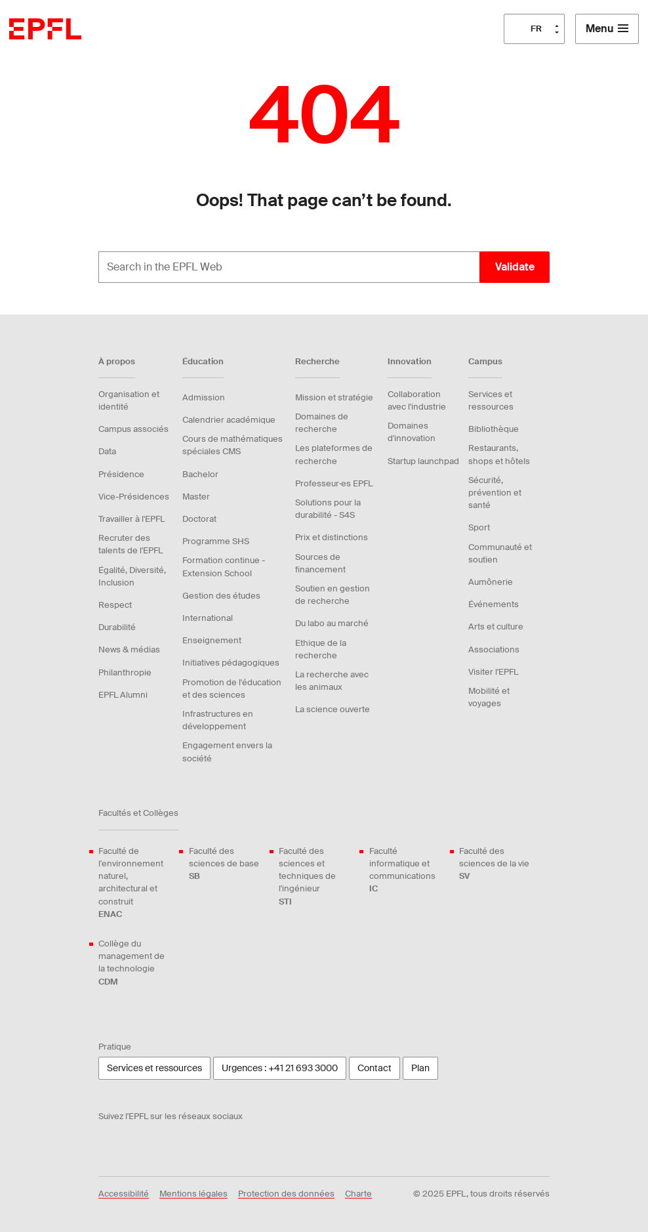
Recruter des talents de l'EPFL (130, 544)
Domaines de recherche (321, 423)
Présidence (121, 474)
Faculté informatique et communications (406, 870)
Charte (358, 1193)
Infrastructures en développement (217, 720)
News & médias (129, 649)
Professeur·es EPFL (334, 483)
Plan (420, 1068)
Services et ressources (491, 400)
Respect (115, 604)
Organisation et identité (128, 400)
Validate (515, 267)
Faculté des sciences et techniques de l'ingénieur (316, 876)
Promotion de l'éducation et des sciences (231, 688)
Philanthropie (125, 672)
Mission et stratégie (334, 397)
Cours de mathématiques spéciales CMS (232, 445)
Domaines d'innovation (411, 432)
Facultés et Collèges (138, 812)
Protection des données (286, 1193)
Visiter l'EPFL (493, 671)
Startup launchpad (423, 461)
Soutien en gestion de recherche (332, 594)
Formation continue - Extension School (223, 566)
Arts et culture (495, 626)
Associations (493, 649)
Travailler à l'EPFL (131, 518)
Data (107, 451)
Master (196, 496)
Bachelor (200, 474)
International (207, 618)
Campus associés (133, 429)
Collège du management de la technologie (135, 963)
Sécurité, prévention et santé (494, 493)
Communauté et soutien (500, 553)
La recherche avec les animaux (332, 680)
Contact (374, 1068)
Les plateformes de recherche (334, 454)
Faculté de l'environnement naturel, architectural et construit (135, 882)
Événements (493, 604)
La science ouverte (332, 709)
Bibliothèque (493, 429)
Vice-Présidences (133, 496)
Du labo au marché (332, 623)
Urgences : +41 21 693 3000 (280, 1068)
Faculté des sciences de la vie (496, 864)
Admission (203, 397)
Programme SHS (215, 541)
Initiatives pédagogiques (230, 662)
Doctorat (199, 518)
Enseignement (211, 640)
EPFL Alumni (123, 694)
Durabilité (117, 627)
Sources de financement (320, 563)
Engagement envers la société (227, 751)
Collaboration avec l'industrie (417, 400)
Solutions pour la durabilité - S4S (328, 508)
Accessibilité (123, 1193)
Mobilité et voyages (489, 697)
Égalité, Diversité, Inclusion (132, 576)
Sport (479, 527)
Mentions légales (193, 1193)
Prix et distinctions (331, 537)
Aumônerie (490, 581)
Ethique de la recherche (320, 649)
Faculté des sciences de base (226, 864)
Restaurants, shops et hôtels (499, 454)
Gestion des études (221, 595)
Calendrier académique (228, 419)
